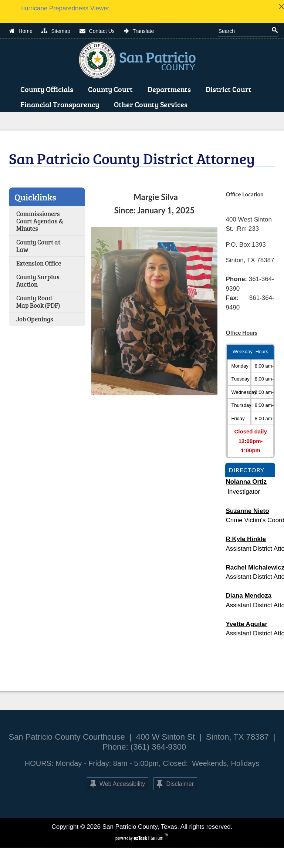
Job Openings (34, 319)
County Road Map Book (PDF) (38, 302)
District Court (230, 89)
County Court (112, 89)
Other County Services (152, 104)
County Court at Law (38, 246)
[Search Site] (243, 30)
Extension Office (38, 263)
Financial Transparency (61, 104)
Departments (171, 89)
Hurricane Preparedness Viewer (64, 8)
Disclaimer (175, 784)
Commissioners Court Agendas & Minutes (39, 221)
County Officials (48, 89)
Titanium (149, 837)
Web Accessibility (117, 784)
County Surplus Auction (38, 280)
